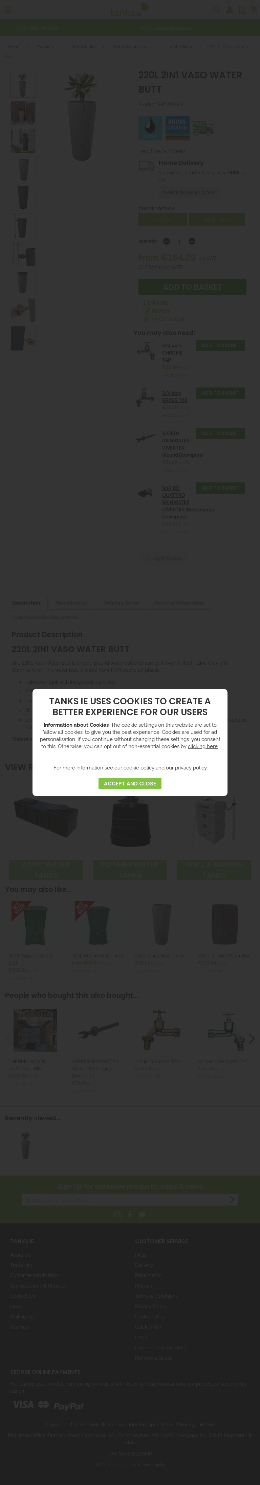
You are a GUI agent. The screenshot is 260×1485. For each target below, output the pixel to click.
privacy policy (191, 767)
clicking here (203, 745)
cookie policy (139, 767)
